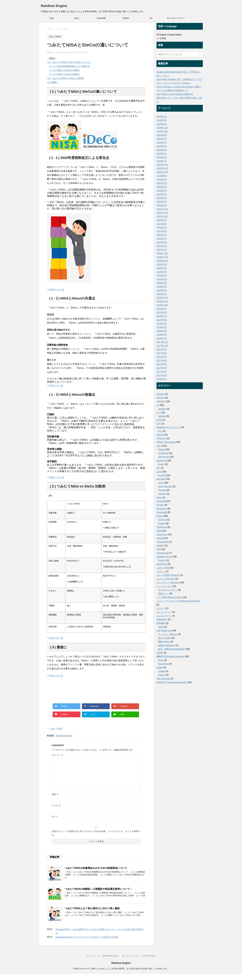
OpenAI (161, 675)
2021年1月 (161, 249)
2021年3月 (161, 242)
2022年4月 (161, 194)
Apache (160, 397)
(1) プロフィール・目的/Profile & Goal (102, 956)
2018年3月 (161, 334)
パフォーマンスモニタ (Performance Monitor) (178, 601)
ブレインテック (164, 612)
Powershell (161, 512)
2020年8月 (161, 268)
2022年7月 (161, 183)
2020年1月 (161, 294)
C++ (158, 412)
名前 (55, 794)
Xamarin (162, 409)
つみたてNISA (56, 728)
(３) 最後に (52, 82)
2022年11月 (162, 168)
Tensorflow (163, 664)
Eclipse (161, 449)
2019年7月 (161, 316)
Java (51, 18)
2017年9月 (161, 349)
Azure (161, 482)
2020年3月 (161, 286)
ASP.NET (160, 401)
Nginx (159, 497)
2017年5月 (161, 364)
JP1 (158, 468)
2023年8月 (161, 138)
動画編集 (160, 623)
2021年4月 (161, 238)
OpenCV (162, 519)
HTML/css (161, 438)
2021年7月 (161, 227)
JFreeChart (163, 453)
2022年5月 (161, 190)
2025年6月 (161, 124)
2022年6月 (161, 187)
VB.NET (160, 545)
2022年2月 (161, 201)
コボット (160, 571)
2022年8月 (161, 179)
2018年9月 (161, 327)
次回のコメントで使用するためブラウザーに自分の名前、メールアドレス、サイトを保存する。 (96, 833)
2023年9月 (161, 135)
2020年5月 (161, 279)
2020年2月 (161, 290)
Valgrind (162, 416)
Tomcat (159, 538)
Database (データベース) (168, 427)
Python (126, 18)
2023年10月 (162, 131)
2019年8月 (161, 312)
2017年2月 (161, 375)
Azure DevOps (165, 486)
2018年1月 (161, 338)
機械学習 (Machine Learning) (170, 656)
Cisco (159, 420)
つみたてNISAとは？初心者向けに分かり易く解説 (92, 908)
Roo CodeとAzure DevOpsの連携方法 (174, 94)
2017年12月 (162, 342)
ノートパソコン (164, 586)
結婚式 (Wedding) (166, 645)
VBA (158, 549)
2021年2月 (161, 246)
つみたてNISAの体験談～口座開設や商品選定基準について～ (98, 889)
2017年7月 (161, 357)
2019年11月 (162, 301)
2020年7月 (161, 272)
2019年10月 (162, 305)
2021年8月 (161, 223)
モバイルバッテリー (176, 18)
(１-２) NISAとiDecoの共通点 (64, 70)
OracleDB (101, 18)
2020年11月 (162, 257)
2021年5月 (161, 235)
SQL (160, 431)
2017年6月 (161, 360)
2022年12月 (162, 164)
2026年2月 (161, 116)
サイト (55, 816)
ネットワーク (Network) (167, 582)
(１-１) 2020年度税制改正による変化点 (69, 66)
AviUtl (161, 627)
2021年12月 (162, 209)
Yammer (162, 494)
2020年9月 (161, 264)
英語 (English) (163, 678)
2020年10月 (162, 260)
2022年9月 (161, 175)
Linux (76, 18)
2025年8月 (161, 120)
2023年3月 (161, 157)
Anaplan (160, 394)
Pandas (161, 523)
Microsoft (160, 479)
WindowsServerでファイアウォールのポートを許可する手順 (86, 937)
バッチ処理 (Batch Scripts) (169, 597)
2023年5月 (161, 150)
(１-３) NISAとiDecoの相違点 (64, 74)
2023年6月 (161, 146)
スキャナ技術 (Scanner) (167, 575)
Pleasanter (161, 508)
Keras (161, 660)
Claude (161, 671)
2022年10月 (162, 172)
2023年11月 (162, 127)
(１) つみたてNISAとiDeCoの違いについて (69, 62)
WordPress (161, 564)
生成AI (159, 667)
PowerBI (162, 490)
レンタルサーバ (164, 615)
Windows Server (164, 556)
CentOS (162, 475)
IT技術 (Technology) (166, 442)
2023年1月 (161, 161)
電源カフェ (163, 593)
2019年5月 (161, 323)
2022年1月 (161, 205)
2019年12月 (162, 297)
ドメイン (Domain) (165, 579)
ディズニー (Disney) (167, 634)
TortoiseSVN (162, 542)
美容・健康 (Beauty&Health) (171, 649)
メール (56, 805)
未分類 (159, 652)
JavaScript (161, 460)
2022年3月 (161, 198)
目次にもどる (56, 289)
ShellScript (161, 527)
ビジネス (160, 608)
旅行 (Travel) (164, 638)
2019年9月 (161, 308)
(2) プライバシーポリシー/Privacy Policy (138, 956)
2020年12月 (162, 253)
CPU (158, 423)
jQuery (161, 464)
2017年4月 (161, 368)
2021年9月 (161, 220)
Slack (159, 530)
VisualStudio (162, 553)
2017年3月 (161, 371)
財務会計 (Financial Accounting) (171, 682)
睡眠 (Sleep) (164, 641)
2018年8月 (161, 331)
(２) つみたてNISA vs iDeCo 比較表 (65, 78)
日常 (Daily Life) (164, 630)
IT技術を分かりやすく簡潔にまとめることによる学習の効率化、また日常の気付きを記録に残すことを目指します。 (121, 969)
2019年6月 (161, 320)
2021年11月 (162, 212)
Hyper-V (162, 560)
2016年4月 (161, 379)
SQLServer (161, 534)
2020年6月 (161, 275)
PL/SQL (160, 505)
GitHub (159, 434)
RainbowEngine (64, 735)
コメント (57, 755)
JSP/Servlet (163, 457)
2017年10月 (162, 345)
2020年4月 (161, 283)
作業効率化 (161, 619)
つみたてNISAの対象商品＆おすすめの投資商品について (96, 868)
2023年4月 (161, 153)
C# (151, 18)
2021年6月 (161, 231)
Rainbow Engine (54, 6)
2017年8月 (161, 353)
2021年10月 (162, 216)
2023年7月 (161, 142)
